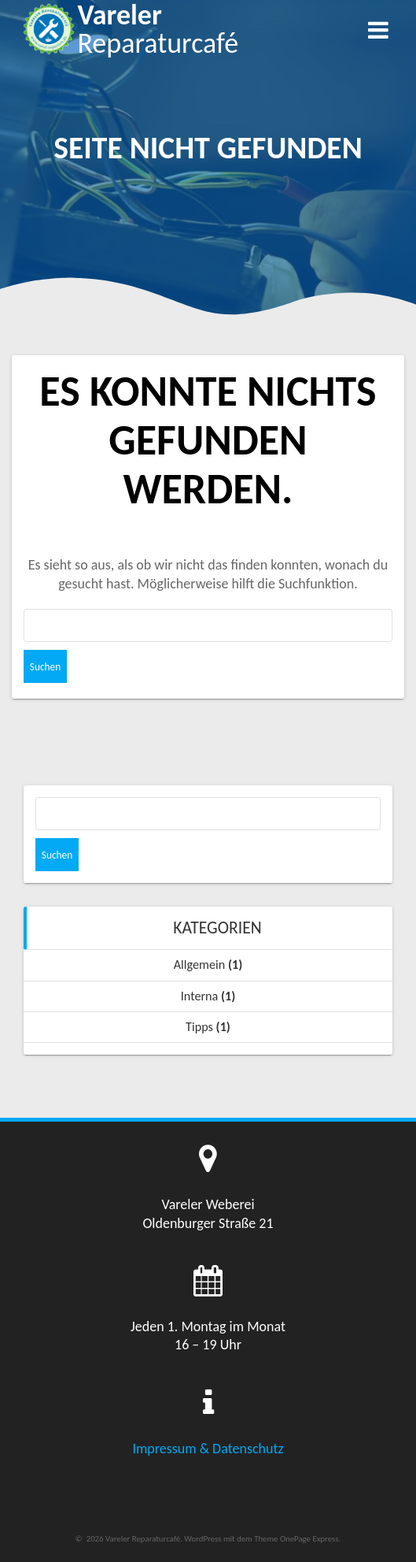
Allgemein (200, 964)
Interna (200, 996)
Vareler (157, 29)
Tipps (199, 1026)
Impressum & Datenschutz (207, 1448)
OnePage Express (309, 1539)
